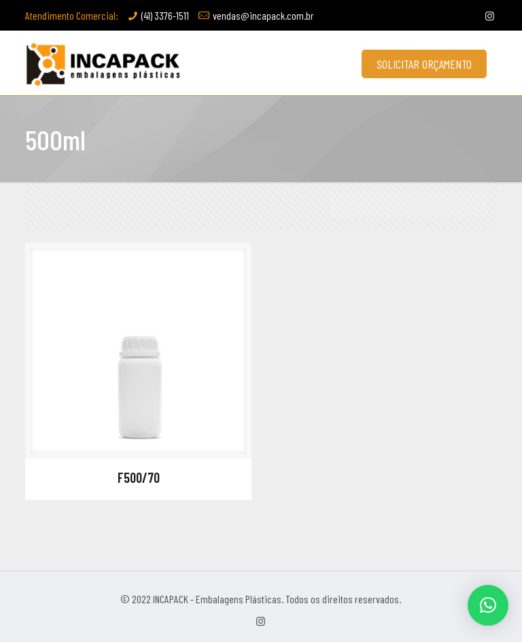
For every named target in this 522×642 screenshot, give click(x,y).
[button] (488, 605)
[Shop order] (408, 205)
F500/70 (139, 477)
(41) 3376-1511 (165, 15)
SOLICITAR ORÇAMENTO (424, 63)
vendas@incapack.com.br (263, 15)
